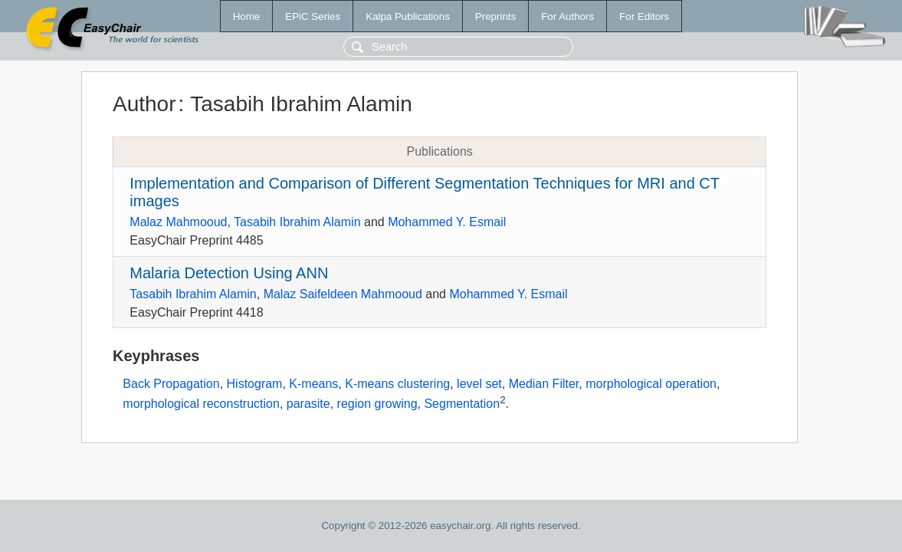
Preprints (495, 16)
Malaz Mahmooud (178, 221)
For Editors (644, 16)
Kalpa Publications (408, 16)
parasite (308, 403)
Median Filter (544, 383)
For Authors (567, 16)
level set (479, 383)
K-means (313, 383)
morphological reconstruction (201, 403)
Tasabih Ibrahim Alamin (297, 221)
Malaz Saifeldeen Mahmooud (343, 294)
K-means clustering (397, 383)
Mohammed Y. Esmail (447, 221)
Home (247, 16)
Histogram (255, 383)
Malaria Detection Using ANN (229, 272)
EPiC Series (312, 16)
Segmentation (462, 403)
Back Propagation (171, 383)
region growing (377, 403)
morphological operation (651, 383)
